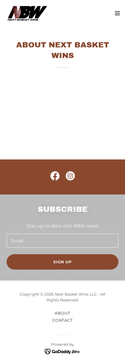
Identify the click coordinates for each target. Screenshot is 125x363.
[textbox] (62, 241)
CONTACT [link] (62, 320)
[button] (117, 13)
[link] (27, 13)
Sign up (62, 261)
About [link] (62, 313)
